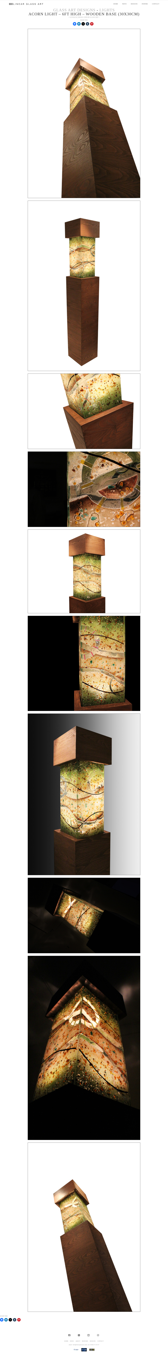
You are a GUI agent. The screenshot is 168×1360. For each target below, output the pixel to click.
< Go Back (72, 17)
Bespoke (85, 1341)
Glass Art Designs (74, 10)
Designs (93, 1341)
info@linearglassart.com (80, 1344)
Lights (107, 10)
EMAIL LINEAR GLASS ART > (89, 17)
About (78, 1341)
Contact (100, 1341)
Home (66, 1341)
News (72, 1341)
